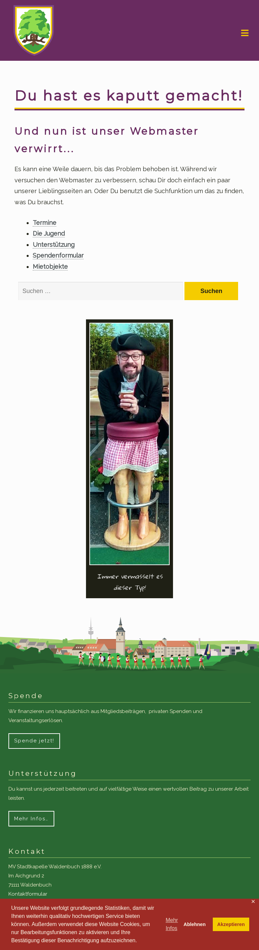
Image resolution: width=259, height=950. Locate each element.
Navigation (245, 33)
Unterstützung (54, 244)
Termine (44, 222)
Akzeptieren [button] (231, 924)
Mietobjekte (50, 266)
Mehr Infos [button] (172, 924)
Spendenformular (58, 255)
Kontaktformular (27, 894)
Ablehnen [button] (194, 924)
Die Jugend (49, 233)
